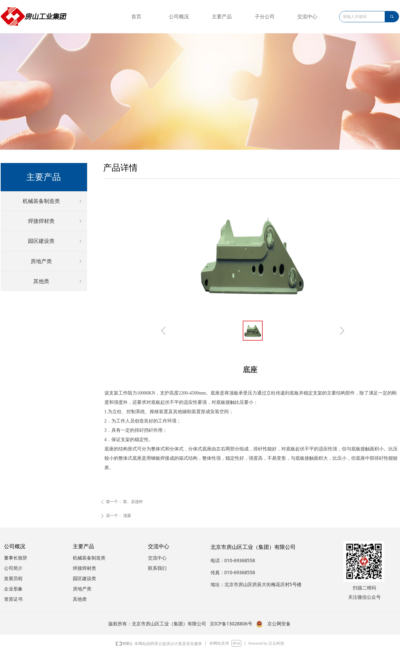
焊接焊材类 (55, 221)
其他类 (58, 281)
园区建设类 (55, 241)
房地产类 (57, 261)
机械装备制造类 (53, 201)
